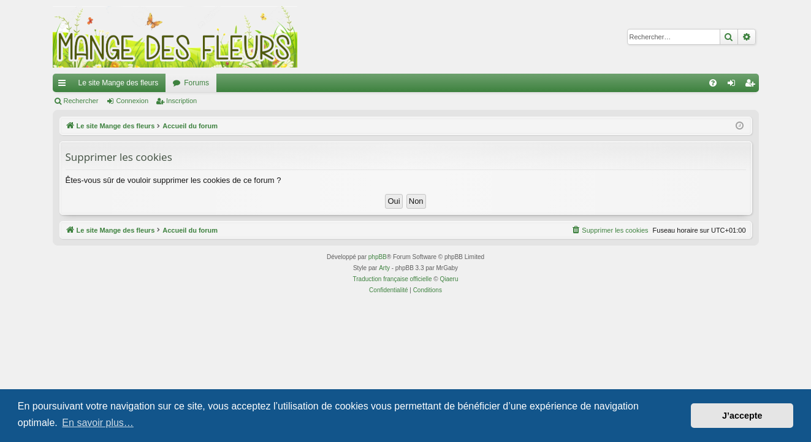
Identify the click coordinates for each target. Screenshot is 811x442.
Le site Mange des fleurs (118, 83)
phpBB (377, 257)
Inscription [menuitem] (751, 85)
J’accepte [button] (742, 416)
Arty (384, 268)
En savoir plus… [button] (98, 422)
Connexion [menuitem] (733, 85)
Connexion (132, 100)
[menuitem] (713, 83)
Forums (196, 83)
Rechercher (81, 100)
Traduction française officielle (392, 279)
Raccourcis (64, 85)
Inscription (181, 100)
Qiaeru (449, 279)
